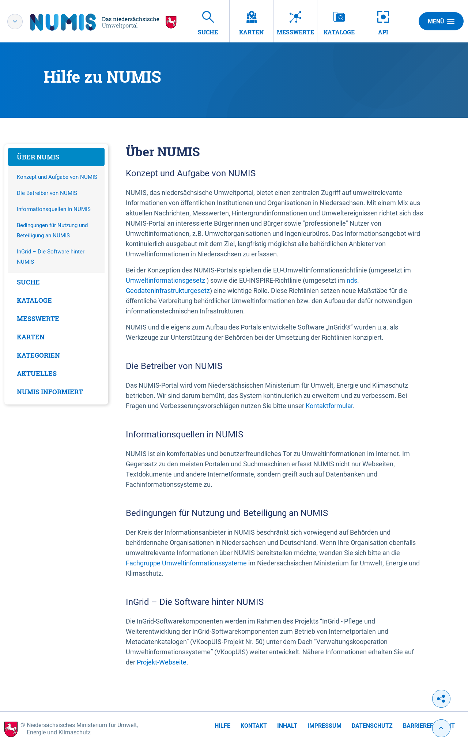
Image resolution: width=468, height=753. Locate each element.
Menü (441, 21)
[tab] (56, 157)
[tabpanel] (56, 274)
